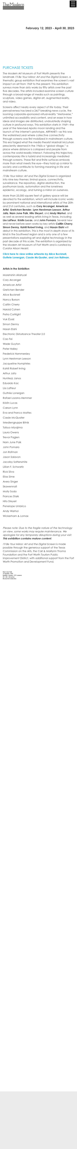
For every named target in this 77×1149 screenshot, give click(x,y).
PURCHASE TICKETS (18, 67)
